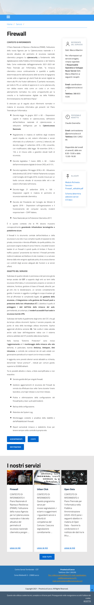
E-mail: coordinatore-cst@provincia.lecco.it (72, 583)
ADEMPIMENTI (16, 445)
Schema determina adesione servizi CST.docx (73, 203)
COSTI (33, 445)
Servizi (19, 30)
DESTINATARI (15, 453)
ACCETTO (87, 601)
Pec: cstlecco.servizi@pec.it (59, 582)
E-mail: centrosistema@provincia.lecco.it (67, 586)
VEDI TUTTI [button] (47, 563)
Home (9, 30)
